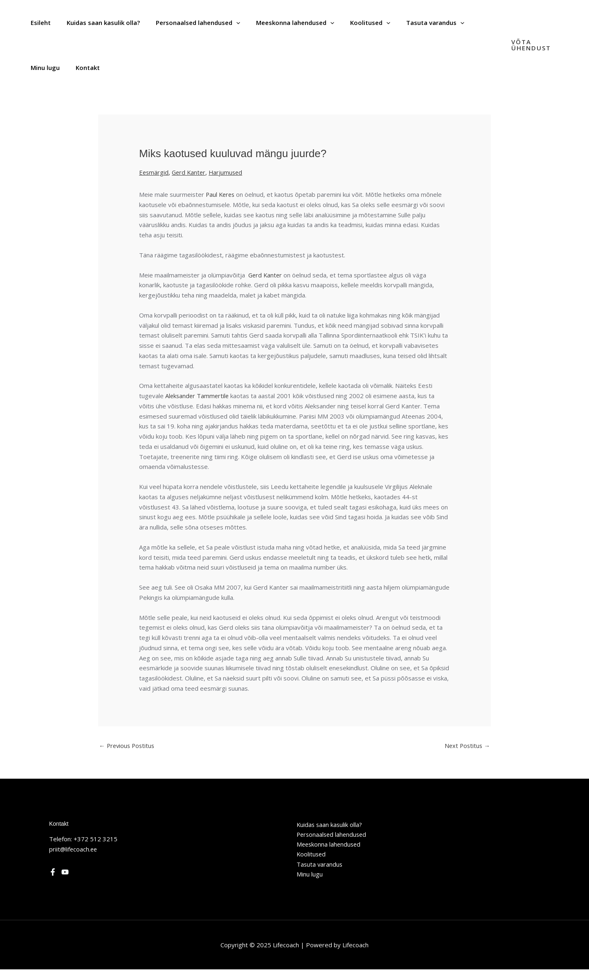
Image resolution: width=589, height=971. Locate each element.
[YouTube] (65, 872)
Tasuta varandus (318, 865)
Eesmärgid (154, 172)
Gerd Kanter (190, 172)
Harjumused (228, 172)
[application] (227, 22)
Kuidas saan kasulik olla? (328, 825)
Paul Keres (221, 194)
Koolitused (310, 855)
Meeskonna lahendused (328, 845)
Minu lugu (308, 875)
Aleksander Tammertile (198, 396)
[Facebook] (52, 872)
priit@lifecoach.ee (74, 849)
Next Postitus (466, 745)
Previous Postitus (128, 745)
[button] (535, 45)
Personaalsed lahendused (331, 835)
